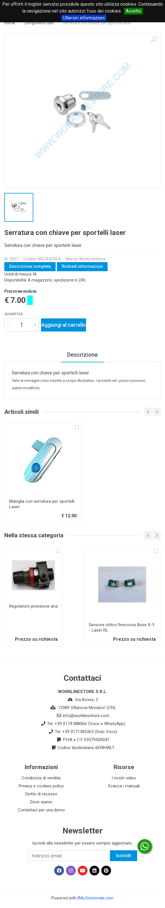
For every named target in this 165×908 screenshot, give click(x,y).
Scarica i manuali (124, 786)
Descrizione (82, 354)
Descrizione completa (30, 266)
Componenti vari (39, 23)
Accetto (133, 11)
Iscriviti (123, 855)
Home (9, 23)
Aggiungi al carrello (63, 325)
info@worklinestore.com (86, 715)
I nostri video (124, 778)
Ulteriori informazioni (84, 18)
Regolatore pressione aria (33, 606)
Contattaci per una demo (41, 810)
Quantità (13, 314)
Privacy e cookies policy (41, 786)
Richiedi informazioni (82, 266)
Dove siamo (41, 802)
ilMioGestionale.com (95, 898)
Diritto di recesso (41, 794)
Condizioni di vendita (41, 778)
